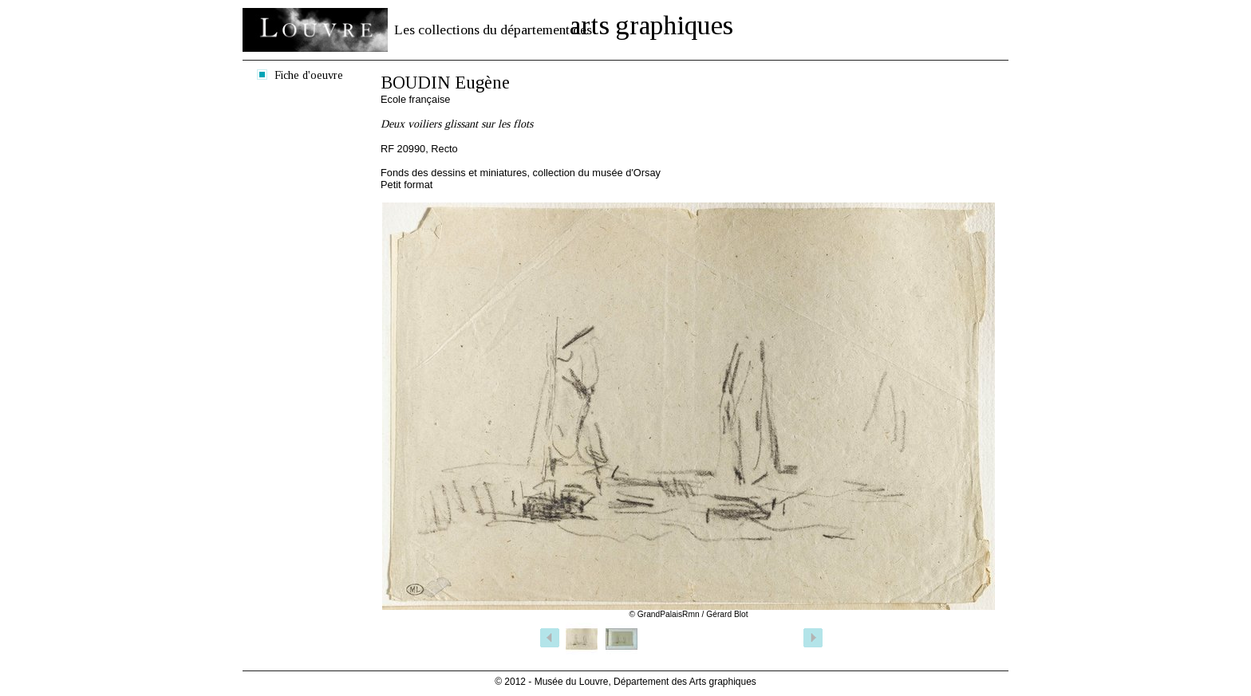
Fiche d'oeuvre (308, 75)
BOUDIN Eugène (445, 82)
